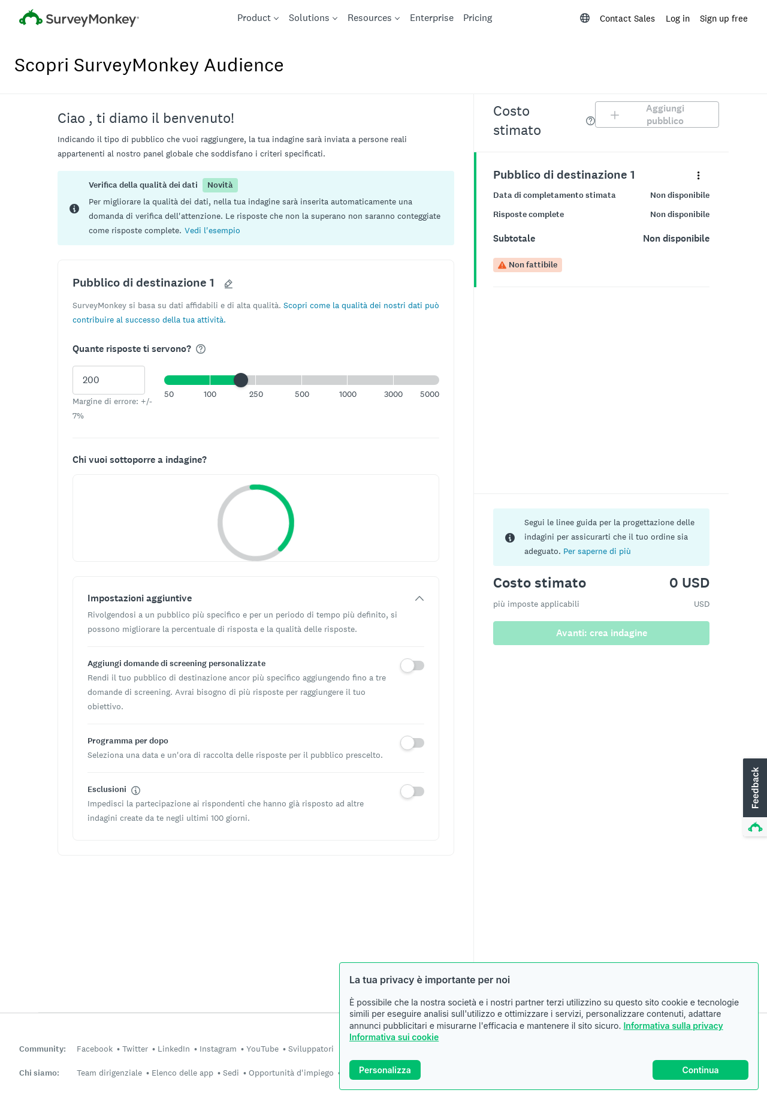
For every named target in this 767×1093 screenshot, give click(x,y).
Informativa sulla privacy (673, 1025)
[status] (256, 208)
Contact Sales (627, 18)
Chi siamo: (39, 1073)
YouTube (262, 1048)
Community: (42, 1049)
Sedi (231, 1072)
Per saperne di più (597, 551)
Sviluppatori (311, 1048)
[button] (212, 230)
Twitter (135, 1048)
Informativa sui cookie (394, 1037)
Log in (678, 18)
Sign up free (724, 18)
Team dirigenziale (109, 1072)
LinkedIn (174, 1048)
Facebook (95, 1048)
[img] (201, 349)
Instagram (218, 1048)
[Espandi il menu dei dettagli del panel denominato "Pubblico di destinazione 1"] (698, 175)
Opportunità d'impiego (291, 1072)
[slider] (241, 380)
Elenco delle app (182, 1072)
